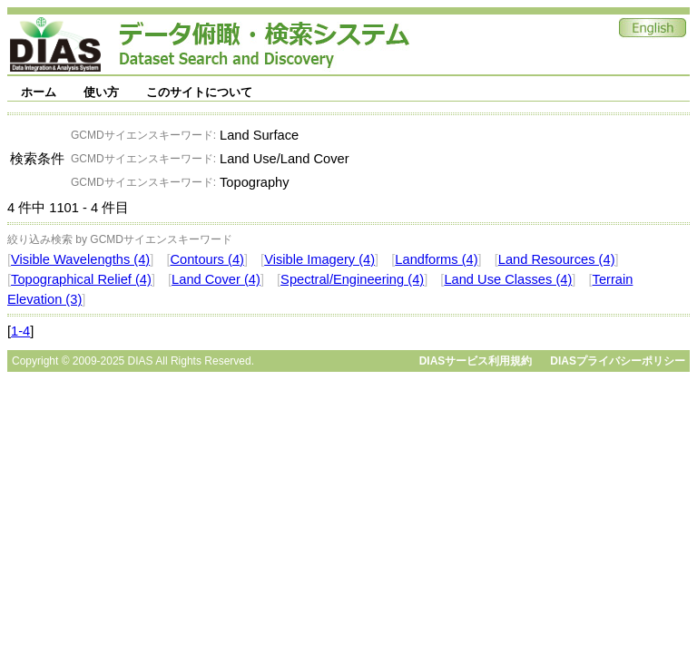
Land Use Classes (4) (508, 279)
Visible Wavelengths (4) (80, 259)
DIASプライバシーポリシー (617, 361)
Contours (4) (206, 259)
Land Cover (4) (216, 279)
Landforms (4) (436, 259)
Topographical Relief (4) (81, 279)
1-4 (20, 331)
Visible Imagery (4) (319, 259)
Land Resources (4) (556, 259)
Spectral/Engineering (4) (352, 279)
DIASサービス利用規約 (476, 361)
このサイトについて (199, 92)
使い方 (101, 92)
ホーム (38, 92)
